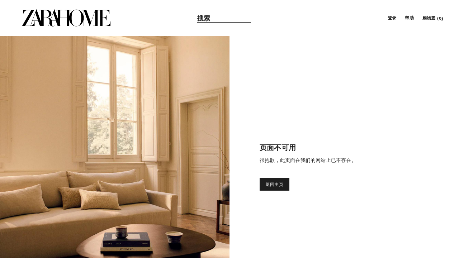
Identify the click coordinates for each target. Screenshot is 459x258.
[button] (391, 18)
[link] (66, 18)
